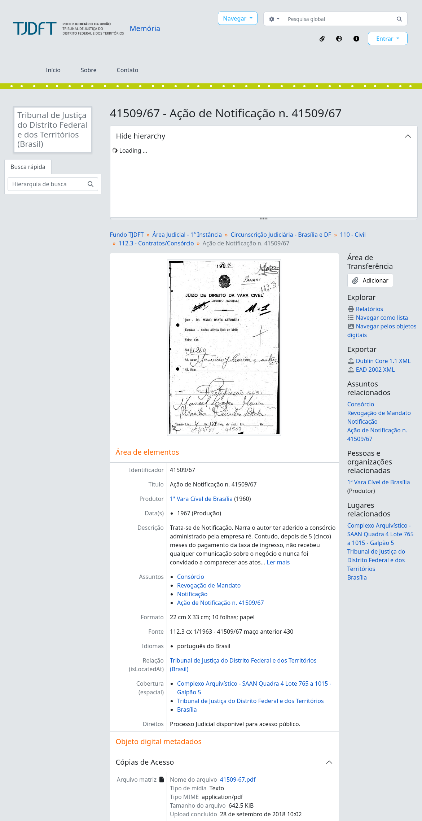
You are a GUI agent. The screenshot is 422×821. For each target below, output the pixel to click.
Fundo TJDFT (127, 235)
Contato (128, 70)
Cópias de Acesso (145, 762)
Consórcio (190, 577)
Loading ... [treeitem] (133, 150)
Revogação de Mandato (209, 585)
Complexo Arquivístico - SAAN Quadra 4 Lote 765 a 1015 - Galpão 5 (380, 534)
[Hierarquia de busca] (45, 184)
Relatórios (365, 309)
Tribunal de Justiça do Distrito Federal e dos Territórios (250, 701)
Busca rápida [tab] (27, 167)
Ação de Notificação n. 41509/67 (220, 603)
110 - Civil (353, 235)
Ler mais (278, 562)
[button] (322, 38)
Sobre (89, 70)
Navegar (235, 18)
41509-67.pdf (238, 779)
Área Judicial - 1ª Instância (187, 235)
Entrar (385, 39)
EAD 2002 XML (371, 370)
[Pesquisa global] (338, 19)
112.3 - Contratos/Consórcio (156, 243)
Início (53, 70)
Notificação (192, 594)
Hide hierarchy (141, 136)
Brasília (187, 709)
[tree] (264, 182)
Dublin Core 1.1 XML (379, 361)
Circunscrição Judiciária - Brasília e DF (280, 235)
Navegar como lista (377, 318)
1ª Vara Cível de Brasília (201, 499)
